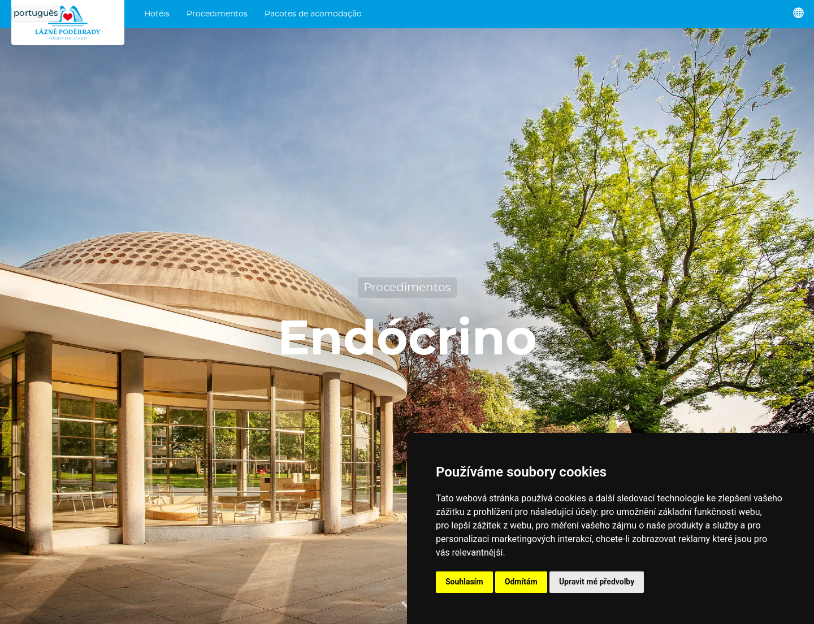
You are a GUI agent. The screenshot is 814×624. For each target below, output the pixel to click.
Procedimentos (217, 14)
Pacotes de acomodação (313, 14)
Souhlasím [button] (464, 581)
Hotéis (157, 14)
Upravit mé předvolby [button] (596, 581)
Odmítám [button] (521, 581)
